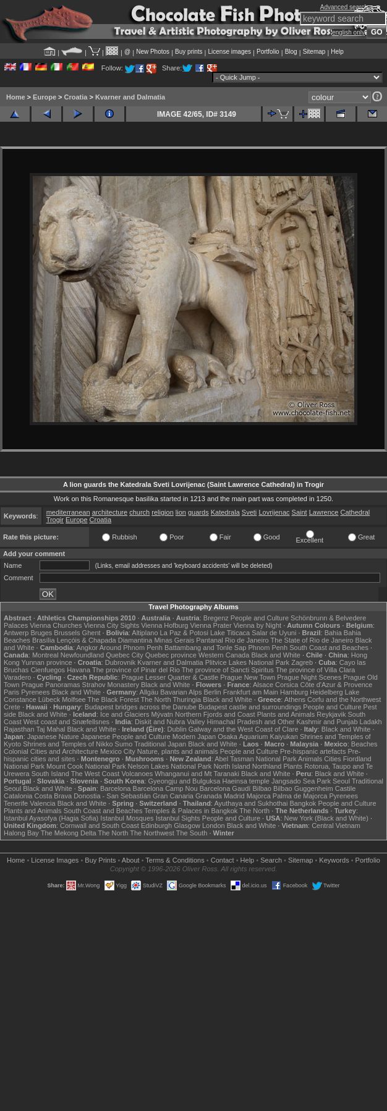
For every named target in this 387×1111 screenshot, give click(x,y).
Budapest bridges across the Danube (141, 707)
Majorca (259, 796)
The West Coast (95, 773)
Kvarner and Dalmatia (130, 97)
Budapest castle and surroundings (249, 707)
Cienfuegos (47, 670)
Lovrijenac (273, 512)
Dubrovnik (120, 662)
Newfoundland (82, 655)
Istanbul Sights (178, 818)
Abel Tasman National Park (255, 758)
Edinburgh (156, 825)
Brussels (67, 632)
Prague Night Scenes (309, 677)
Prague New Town (247, 677)
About (131, 860)
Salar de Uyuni (274, 632)
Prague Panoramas (51, 684)
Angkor (87, 647)
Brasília (43, 640)
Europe (44, 97)
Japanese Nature (53, 736)
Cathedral (355, 512)
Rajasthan (19, 729)
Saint (299, 512)
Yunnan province (47, 662)
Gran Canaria (173, 796)
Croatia (76, 97)
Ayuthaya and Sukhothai (250, 803)
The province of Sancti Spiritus (228, 670)
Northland (267, 766)
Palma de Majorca (300, 796)
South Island (50, 773)
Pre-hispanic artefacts (313, 751)
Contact (222, 860)
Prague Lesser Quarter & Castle (170, 677)
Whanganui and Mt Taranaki (197, 773)
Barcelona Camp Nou (165, 788)
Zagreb (302, 662)
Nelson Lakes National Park (170, 766)
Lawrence (324, 512)
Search (271, 860)
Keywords (334, 860)
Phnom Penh (268, 647)
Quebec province (171, 655)
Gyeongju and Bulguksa (184, 781)
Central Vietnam (336, 825)
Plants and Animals (286, 714)
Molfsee (74, 699)
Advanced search (344, 7)
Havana (78, 670)
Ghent (91, 632)
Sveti (249, 512)
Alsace (263, 684)
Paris (11, 692)
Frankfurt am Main (250, 692)
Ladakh (371, 721)
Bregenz (216, 618)
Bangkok (303, 803)
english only (348, 32)
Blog (291, 51)
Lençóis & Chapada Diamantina (105, 640)
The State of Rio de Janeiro (312, 640)
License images (229, 51)
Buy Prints (100, 860)
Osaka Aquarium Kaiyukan (258, 736)
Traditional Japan (160, 744)
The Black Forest (113, 699)
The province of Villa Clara (315, 670)
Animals (310, 758)
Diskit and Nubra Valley (170, 721)
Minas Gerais (174, 640)
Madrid (234, 796)
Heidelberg (326, 692)
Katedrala (225, 512)
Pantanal (209, 640)
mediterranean (68, 512)
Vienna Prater (211, 625)
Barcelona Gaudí (225, 788)
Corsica (286, 684)
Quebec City (124, 655)
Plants (293, 766)
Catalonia (18, 796)
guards (198, 512)
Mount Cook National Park (85, 766)
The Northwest (152, 833)
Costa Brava (53, 796)
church (139, 512)
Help (337, 51)
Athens (294, 699)
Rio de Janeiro (247, 640)
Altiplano (145, 632)
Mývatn (161, 714)
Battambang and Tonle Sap (205, 647)
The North (156, 699)
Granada (208, 796)
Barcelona (115, 788)
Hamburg (294, 692)
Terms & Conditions (174, 860)
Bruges (41, 632)
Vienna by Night (257, 625)
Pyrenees (35, 692)
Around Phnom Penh (131, 647)
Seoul (341, 781)
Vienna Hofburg (164, 625)
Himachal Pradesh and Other (251, 721)
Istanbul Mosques (126, 818)
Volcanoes (137, 773)
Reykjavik (331, 714)
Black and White (275, 655)
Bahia (333, 632)
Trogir (55, 519)
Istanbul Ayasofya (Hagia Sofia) (51, 818)
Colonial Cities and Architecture (51, 751)
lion (181, 512)
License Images (55, 860)
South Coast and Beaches (328, 647)
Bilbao (261, 788)
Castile (345, 788)
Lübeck (49, 699)
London (213, 825)
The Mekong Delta (68, 833)
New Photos (152, 51)
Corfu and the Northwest (344, 699)
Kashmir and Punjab (326, 721)
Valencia (42, 803)
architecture (109, 512)
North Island (231, 766)
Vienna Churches (56, 625)
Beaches (364, 744)
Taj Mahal (50, 729)
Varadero (17, 677)
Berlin (212, 692)
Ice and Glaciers (124, 714)
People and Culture (260, 618)
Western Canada (223, 655)
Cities (332, 758)
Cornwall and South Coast (99, 825)
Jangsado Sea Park (301, 781)
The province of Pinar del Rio (136, 670)
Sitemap (314, 51)
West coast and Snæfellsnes (66, 721)
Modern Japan (194, 736)
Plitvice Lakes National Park (247, 662)
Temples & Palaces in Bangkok (190, 810)
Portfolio (268, 51)
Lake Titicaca (230, 632)
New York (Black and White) (326, 818)
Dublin (177, 729)
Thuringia (186, 699)
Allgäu (149, 692)
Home (15, 97)
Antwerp (16, 632)
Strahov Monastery (110, 684)
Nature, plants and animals (177, 751)
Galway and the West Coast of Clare (244, 729)
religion (162, 512)
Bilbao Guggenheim (303, 788)
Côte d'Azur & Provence (336, 684)
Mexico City (117, 751)
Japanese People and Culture (126, 736)
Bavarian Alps (181, 692)
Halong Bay (21, 833)
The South (192, 833)
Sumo (124, 744)
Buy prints (188, 51)
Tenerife (16, 803)
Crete (12, 707)
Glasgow (187, 825)
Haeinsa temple (245, 781)
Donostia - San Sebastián (112, 796)
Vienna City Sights (111, 625)
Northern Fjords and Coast (215, 714)
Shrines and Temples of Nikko (68, 744)
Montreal (45, 655)
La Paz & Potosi (184, 632)
